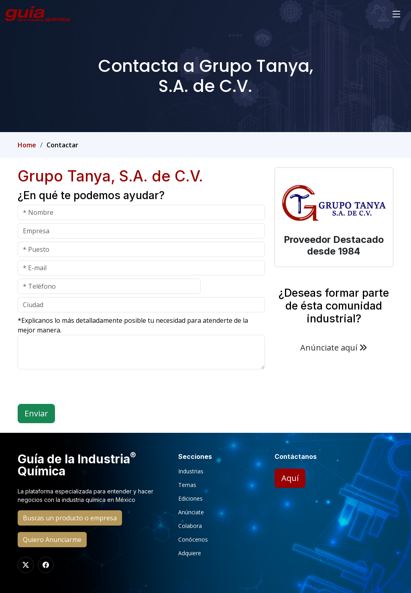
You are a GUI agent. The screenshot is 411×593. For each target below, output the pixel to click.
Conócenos (193, 539)
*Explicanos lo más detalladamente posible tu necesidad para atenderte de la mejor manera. (133, 325)
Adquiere (189, 553)
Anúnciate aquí (333, 347)
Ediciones (190, 498)
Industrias (190, 471)
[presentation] (79, 388)
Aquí (290, 478)
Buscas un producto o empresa (70, 518)
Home (27, 145)
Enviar (36, 413)
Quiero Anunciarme (52, 539)
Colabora (190, 526)
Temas (187, 485)
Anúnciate (191, 512)
